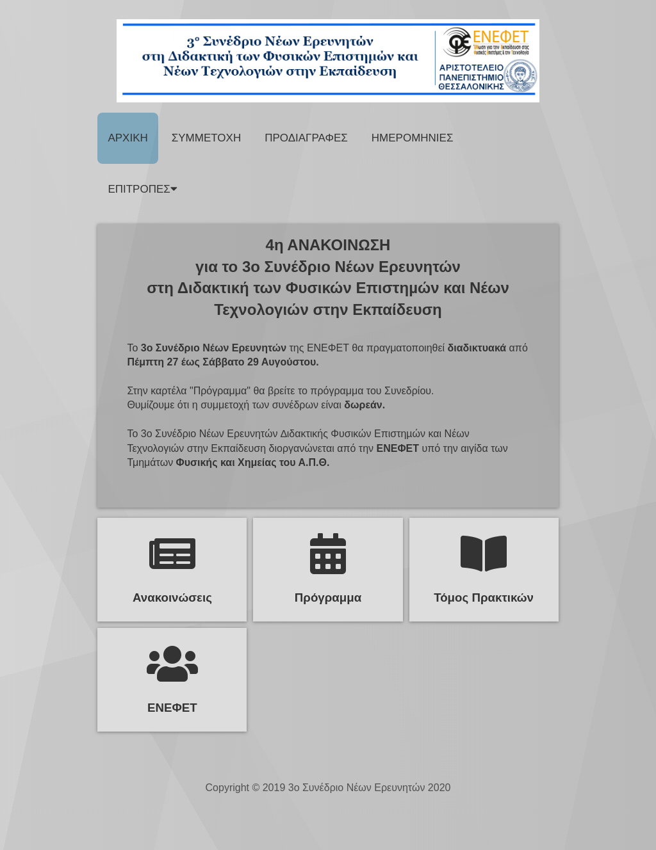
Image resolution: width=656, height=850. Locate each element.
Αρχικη (127, 138)
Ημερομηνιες (413, 138)
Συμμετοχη (206, 138)
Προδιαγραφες (306, 138)
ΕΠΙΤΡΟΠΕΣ (142, 189)
